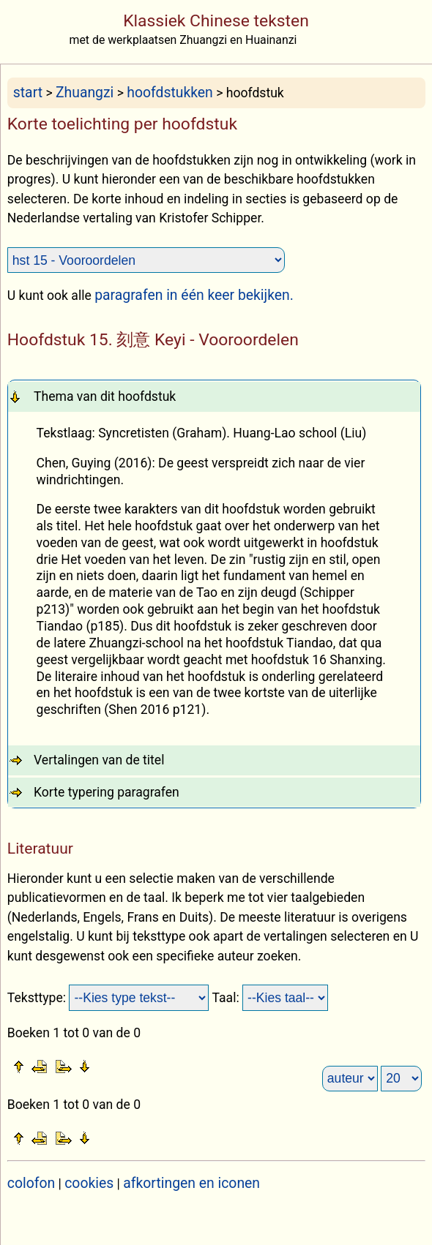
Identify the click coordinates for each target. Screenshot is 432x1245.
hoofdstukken (170, 92)
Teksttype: (38, 997)
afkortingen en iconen (191, 1183)
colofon (31, 1183)
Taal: (227, 997)
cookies (88, 1183)
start (27, 92)
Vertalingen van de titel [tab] (99, 760)
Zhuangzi (84, 92)
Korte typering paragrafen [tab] (106, 792)
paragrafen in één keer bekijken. (194, 295)
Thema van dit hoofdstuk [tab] (105, 396)
